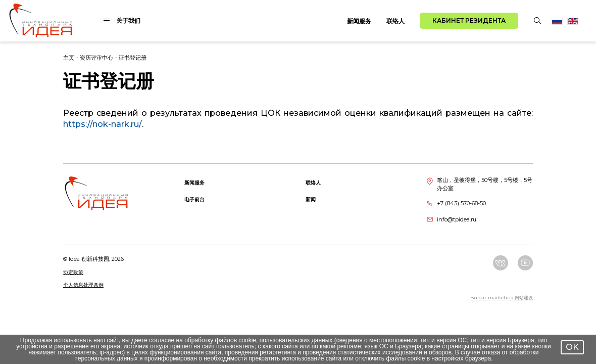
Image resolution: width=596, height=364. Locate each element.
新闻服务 (359, 21)
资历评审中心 (96, 57)
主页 (68, 57)
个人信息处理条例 (83, 285)
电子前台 (194, 199)
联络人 (395, 21)
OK (572, 347)
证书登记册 (132, 57)
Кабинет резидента (469, 20)
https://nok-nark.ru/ (102, 124)
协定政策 (73, 272)
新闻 (311, 199)
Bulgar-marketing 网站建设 (501, 297)
